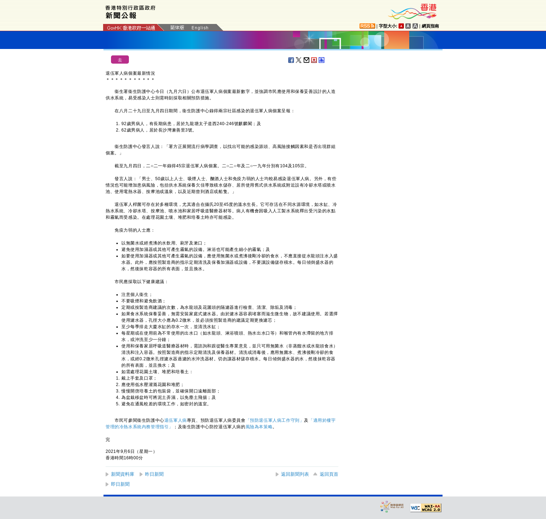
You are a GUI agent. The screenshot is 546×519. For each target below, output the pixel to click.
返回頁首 (329, 474)
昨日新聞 (154, 474)
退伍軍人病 (175, 420)
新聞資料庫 (122, 474)
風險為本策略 (259, 426)
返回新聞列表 (295, 474)
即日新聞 (120, 484)
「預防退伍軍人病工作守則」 (275, 420)
